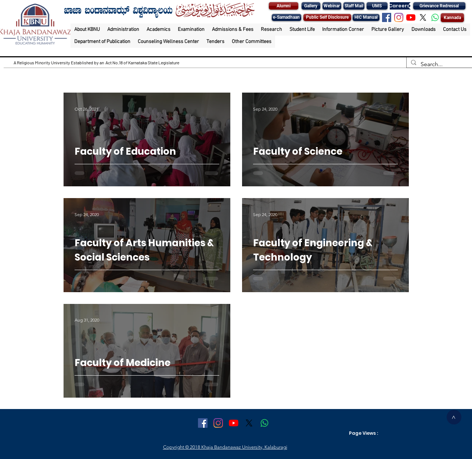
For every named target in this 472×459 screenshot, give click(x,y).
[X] (423, 17)
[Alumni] (283, 6)
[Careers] (399, 6)
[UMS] (377, 6)
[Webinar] (332, 6)
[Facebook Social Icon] (386, 17)
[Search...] (439, 64)
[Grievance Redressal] (439, 6)
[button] (87, 30)
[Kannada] (452, 17)
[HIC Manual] (366, 17)
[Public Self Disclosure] (327, 17)
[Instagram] (398, 17)
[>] (454, 417)
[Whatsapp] (435, 17)
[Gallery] (311, 6)
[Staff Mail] (353, 6)
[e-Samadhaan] (286, 17)
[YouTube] (410, 17)
